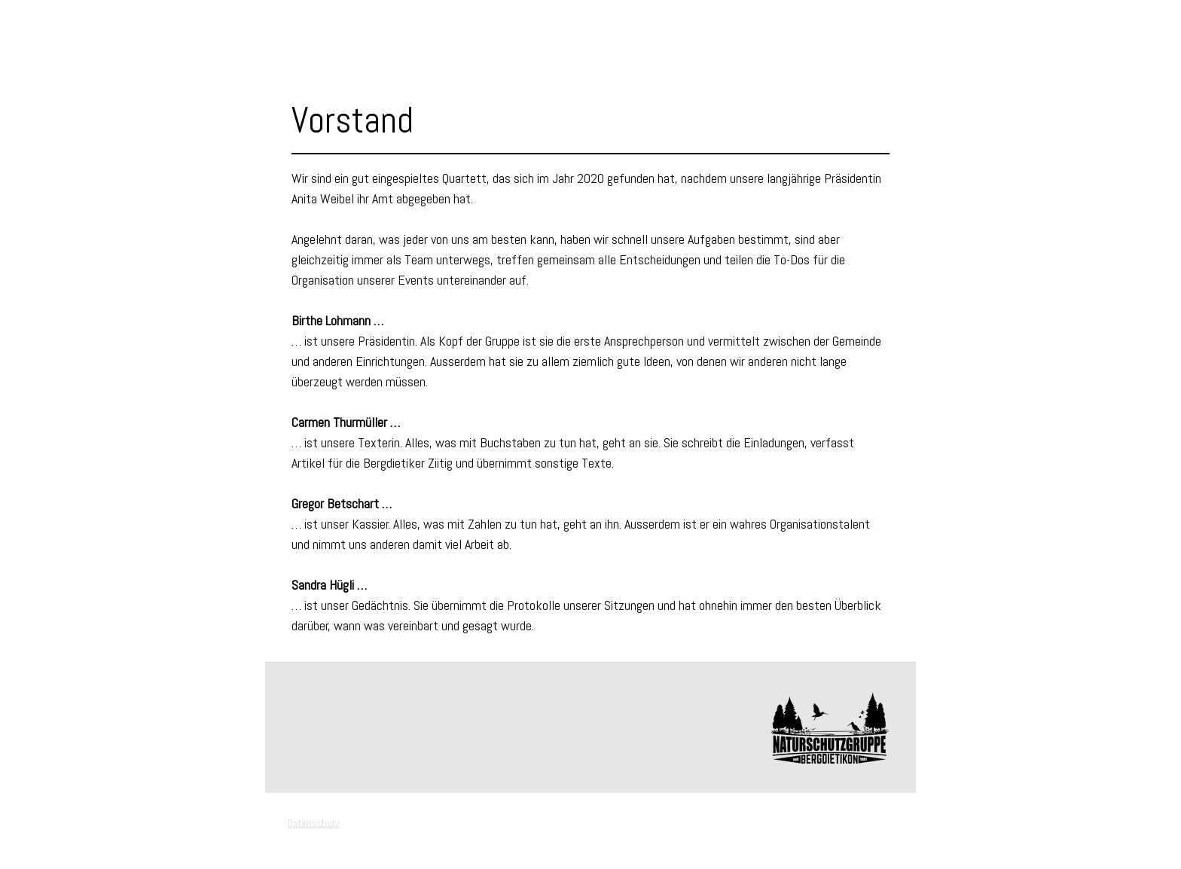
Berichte (114, 194)
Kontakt (113, 248)
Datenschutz (314, 823)
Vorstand (122, 113)
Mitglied (114, 167)
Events (110, 59)
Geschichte (129, 140)
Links (106, 221)
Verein (107, 86)
